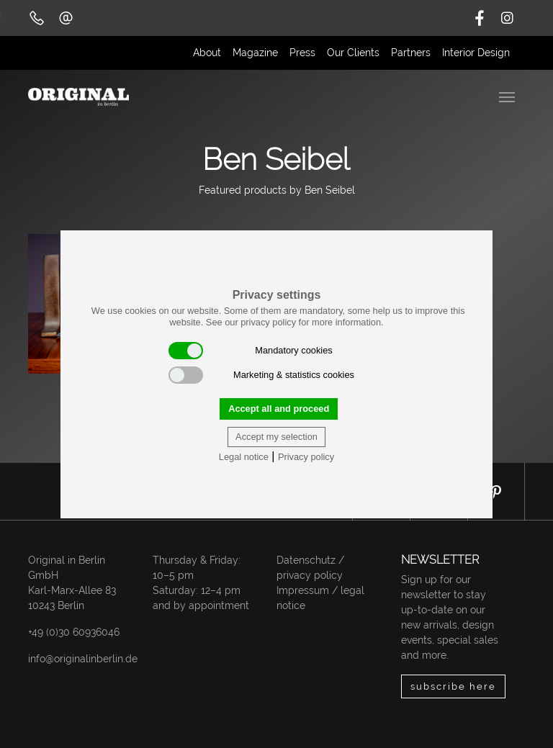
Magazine (255, 52)
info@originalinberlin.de (83, 658)
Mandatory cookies (250, 350)
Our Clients (353, 52)
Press (302, 52)
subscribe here (453, 686)
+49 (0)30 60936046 (74, 632)
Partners (411, 52)
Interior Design (476, 52)
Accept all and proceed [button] (278, 408)
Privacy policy (306, 456)
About (207, 52)
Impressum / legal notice (320, 598)
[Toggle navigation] (508, 95)
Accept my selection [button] (276, 436)
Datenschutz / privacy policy (310, 567)
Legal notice (244, 456)
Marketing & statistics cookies (261, 375)
